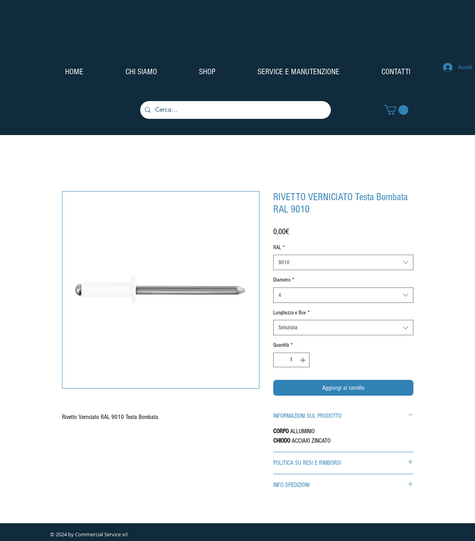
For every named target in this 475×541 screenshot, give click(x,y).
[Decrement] (279, 360)
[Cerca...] (234, 110)
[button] (396, 110)
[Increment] (303, 360)
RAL (279, 247)
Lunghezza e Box (291, 313)
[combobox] (343, 262)
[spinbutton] (291, 360)
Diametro (283, 280)
